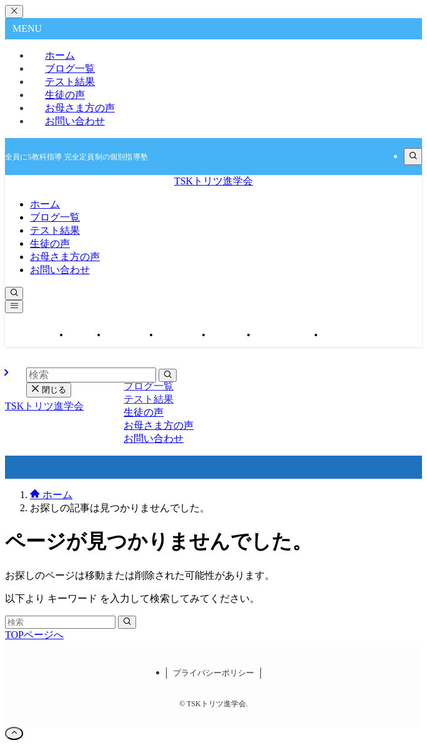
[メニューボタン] (14, 306)
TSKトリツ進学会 (213, 181)
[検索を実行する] (127, 622)
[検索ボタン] (14, 293)
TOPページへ (34, 634)
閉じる (48, 389)
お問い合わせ (75, 121)
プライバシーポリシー (213, 673)
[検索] (413, 156)
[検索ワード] (60, 622)
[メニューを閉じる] (14, 11)
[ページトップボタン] (14, 733)
